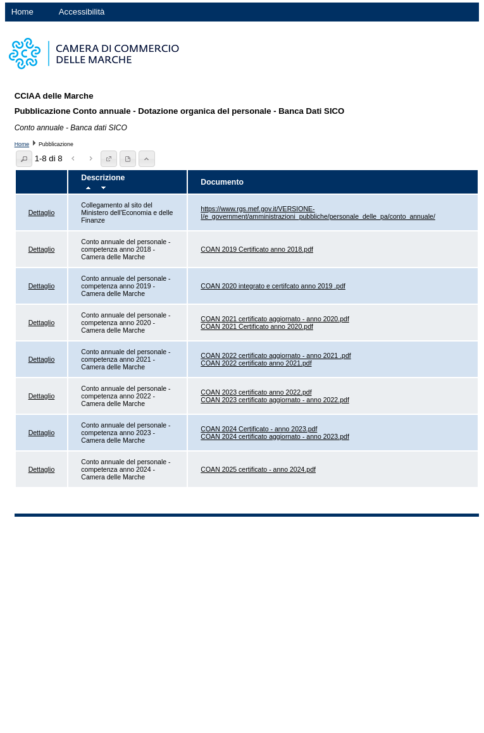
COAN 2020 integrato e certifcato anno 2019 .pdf (273, 286)
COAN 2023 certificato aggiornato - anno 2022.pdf (275, 399)
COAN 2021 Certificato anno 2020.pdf (257, 326)
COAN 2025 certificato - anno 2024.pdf (258, 469)
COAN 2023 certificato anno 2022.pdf (256, 392)
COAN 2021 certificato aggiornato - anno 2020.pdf (275, 319)
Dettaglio (41, 212)
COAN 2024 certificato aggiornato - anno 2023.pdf (275, 436)
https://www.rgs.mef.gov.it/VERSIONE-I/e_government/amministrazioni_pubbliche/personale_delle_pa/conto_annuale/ (318, 212)
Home (22, 11)
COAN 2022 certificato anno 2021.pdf (256, 363)
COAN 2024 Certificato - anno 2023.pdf (259, 429)
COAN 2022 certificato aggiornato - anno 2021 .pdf (276, 355)
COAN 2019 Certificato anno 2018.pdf (257, 249)
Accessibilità (82, 11)
